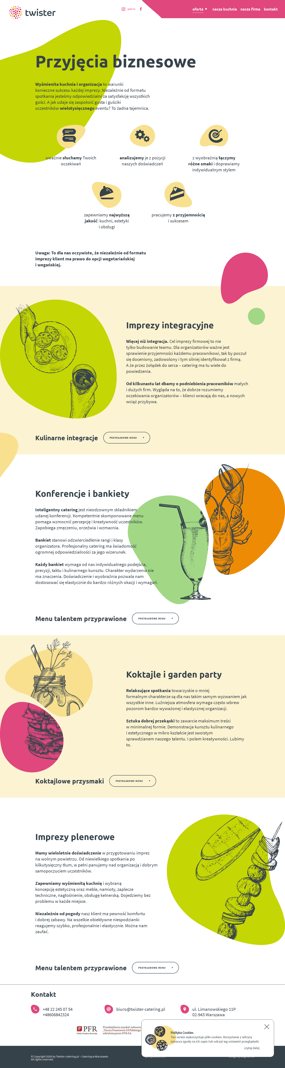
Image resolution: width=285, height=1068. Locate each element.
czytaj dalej (251, 1048)
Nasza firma (250, 9)
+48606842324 (56, 1014)
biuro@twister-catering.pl (140, 1009)
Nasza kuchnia (224, 9)
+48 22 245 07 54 (58, 1009)
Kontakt (271, 9)
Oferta (197, 9)
